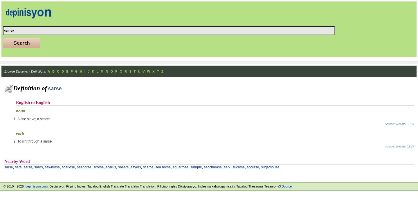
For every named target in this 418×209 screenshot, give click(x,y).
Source (287, 186)
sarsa (28, 167)
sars (18, 167)
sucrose (239, 167)
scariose (68, 167)
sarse (8, 167)
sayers (136, 167)
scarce (148, 167)
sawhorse (52, 167)
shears (123, 167)
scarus (111, 167)
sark (227, 167)
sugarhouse (270, 167)
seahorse (84, 167)
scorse (98, 167)
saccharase (212, 167)
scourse (253, 167)
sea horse (163, 167)
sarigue (196, 167)
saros (38, 167)
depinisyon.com (37, 186)
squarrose (180, 167)
